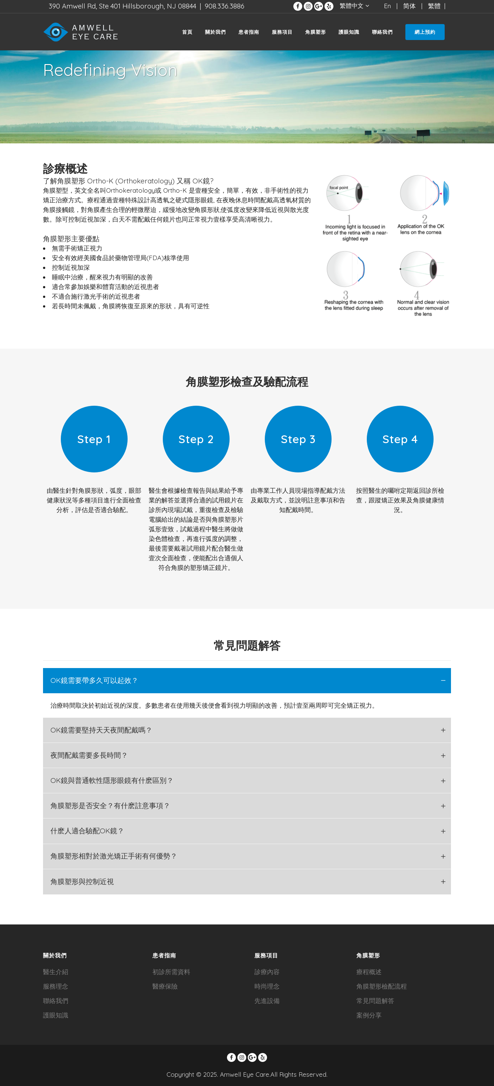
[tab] (247, 680)
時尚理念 (267, 986)
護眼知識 (55, 1015)
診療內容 (267, 972)
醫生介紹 (55, 972)
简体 (409, 6)
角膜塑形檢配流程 (381, 986)
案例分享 (369, 1015)
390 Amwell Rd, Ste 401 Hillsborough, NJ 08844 (122, 5)
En (387, 6)
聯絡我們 (55, 1000)
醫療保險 (165, 986)
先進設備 (267, 1000)
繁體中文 (351, 5)
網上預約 (425, 32)
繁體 (434, 6)
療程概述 (369, 972)
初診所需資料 (171, 972)
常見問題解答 (375, 1000)
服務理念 (55, 986)
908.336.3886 (224, 5)
